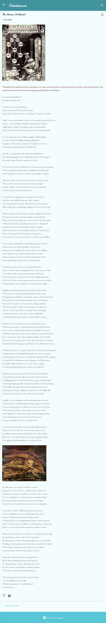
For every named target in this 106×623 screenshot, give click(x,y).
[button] (102, 15)
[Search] (102, 5)
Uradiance (17, 5)
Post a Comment (11, 605)
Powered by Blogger (53, 617)
